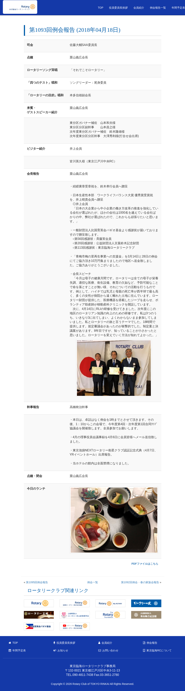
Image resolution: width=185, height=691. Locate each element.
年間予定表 (17, 650)
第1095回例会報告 (37, 582)
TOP (100, 7)
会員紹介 (138, 7)
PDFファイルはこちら (145, 563)
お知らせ (60, 650)
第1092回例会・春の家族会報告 (140, 582)
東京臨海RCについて (157, 650)
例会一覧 (92, 582)
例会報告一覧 (158, 7)
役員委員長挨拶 (118, 7)
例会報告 (150, 642)
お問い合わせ (108, 650)
